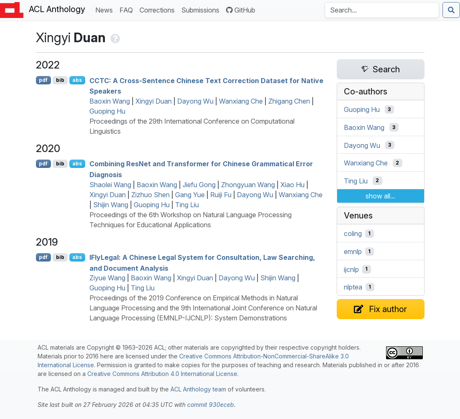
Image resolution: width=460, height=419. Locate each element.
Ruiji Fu (220, 194)
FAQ (127, 9)
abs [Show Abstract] (77, 80)
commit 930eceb (210, 404)
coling (353, 233)
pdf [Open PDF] (43, 80)
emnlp (353, 251)
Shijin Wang (110, 205)
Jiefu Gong (199, 184)
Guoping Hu (107, 111)
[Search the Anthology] (382, 10)
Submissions (202, 9)
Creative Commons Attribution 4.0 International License (162, 373)
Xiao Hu (292, 184)
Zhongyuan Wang (248, 184)
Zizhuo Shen (150, 194)
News (105, 9)
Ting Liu (187, 205)
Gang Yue (190, 194)
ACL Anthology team (198, 389)
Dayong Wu (195, 101)
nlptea (353, 287)
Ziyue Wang (107, 278)
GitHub (240, 10)
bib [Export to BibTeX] (60, 80)
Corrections (159, 9)
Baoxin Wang (109, 101)
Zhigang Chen (289, 101)
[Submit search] (451, 10)
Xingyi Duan (153, 101)
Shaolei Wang (110, 184)
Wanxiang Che (241, 101)
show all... (380, 196)
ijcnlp (351, 269)
